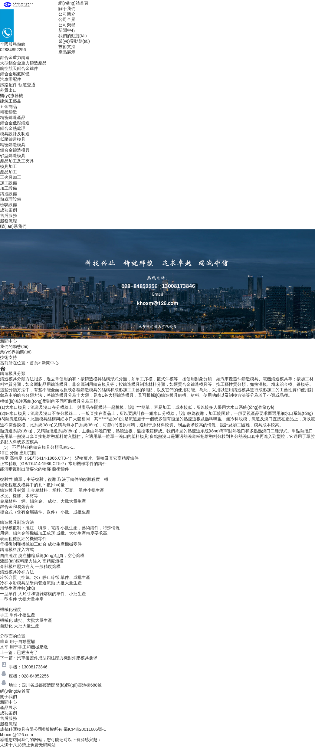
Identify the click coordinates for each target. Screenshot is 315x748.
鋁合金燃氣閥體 (15, 73)
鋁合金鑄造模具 (15, 150)
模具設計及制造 (15, 133)
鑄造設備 (8, 193)
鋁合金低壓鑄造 (15, 122)
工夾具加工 (10, 177)
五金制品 (8, 106)
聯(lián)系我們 (13, 226)
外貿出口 (8, 90)
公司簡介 (66, 13)
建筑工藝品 (10, 101)
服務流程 (8, 220)
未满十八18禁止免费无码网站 (28, 745)
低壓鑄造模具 (12, 139)
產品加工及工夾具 (17, 161)
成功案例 (8, 210)
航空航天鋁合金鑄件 (19, 68)
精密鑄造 (8, 112)
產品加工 (8, 171)
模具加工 (8, 166)
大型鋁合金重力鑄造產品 (23, 63)
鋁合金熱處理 (12, 128)
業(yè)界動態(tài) (74, 41)
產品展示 (66, 52)
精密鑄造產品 (12, 117)
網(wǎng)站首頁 (73, 3)
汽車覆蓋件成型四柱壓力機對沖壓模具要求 (57, 657)
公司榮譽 (66, 24)
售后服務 (8, 215)
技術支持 (66, 46)
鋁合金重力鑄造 (15, 57)
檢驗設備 (8, 204)
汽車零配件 (10, 79)
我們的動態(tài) (72, 35)
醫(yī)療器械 (11, 95)
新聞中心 (66, 30)
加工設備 (8, 182)
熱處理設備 (10, 199)
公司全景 (66, 19)
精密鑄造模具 (12, 144)
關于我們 (66, 8)
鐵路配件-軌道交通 (17, 84)
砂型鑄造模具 (12, 155)
